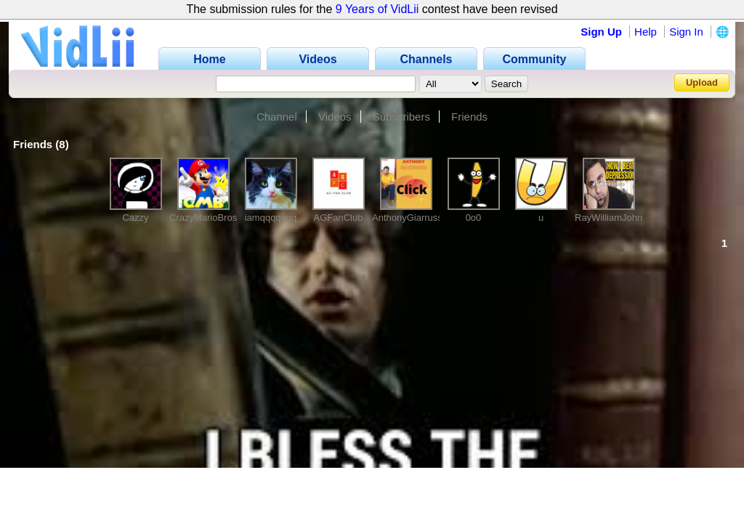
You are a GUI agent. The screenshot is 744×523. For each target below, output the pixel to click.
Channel (276, 116)
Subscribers (401, 116)
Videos (335, 116)
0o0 (474, 217)
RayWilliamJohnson (616, 217)
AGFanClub (338, 217)
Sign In (686, 31)
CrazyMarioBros (203, 217)
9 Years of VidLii (377, 9)
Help (645, 31)
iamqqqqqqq (271, 217)
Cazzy (135, 217)
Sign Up (601, 31)
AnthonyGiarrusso (410, 217)
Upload (702, 82)
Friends (469, 116)
